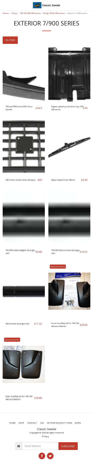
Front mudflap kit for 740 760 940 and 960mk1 (65, 325)
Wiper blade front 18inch (63, 180)
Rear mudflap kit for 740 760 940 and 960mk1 (19, 398)
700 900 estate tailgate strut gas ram (20, 251)
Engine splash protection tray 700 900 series (67, 108)
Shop (14, 13)
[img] (24, 74)
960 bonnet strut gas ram (17, 323)
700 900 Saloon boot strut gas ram (65, 251)
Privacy (45, 436)
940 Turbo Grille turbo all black (20, 180)
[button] (4, 5)
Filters (10, 40)
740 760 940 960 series (30, 13)
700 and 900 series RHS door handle (19, 108)
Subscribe (68, 446)
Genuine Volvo (58, 266)
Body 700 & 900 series (54, 13)
